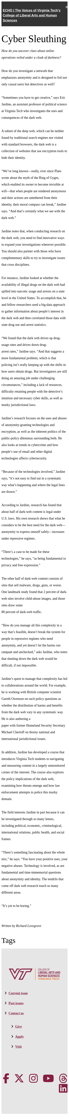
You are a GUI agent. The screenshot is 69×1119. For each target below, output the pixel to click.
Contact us (16, 1013)
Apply (19, 1036)
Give (18, 1026)
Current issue (18, 993)
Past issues (16, 1003)
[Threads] (63, 1078)
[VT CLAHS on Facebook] (6, 1078)
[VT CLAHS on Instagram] (33, 1078)
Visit (18, 1046)
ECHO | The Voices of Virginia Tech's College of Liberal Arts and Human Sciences (31, 15)
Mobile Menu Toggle (67, 7)
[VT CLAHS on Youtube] (48, 1078)
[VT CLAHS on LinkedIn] (63, 1088)
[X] (19, 1078)
